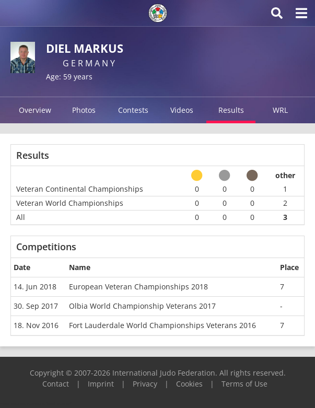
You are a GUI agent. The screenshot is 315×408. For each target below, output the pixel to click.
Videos (181, 110)
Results (231, 110)
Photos (84, 110)
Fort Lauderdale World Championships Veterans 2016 (162, 325)
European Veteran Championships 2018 (138, 287)
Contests (133, 110)
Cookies (189, 384)
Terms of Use (244, 384)
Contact (55, 384)
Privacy (145, 384)
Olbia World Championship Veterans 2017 (142, 306)
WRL (280, 110)
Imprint (101, 384)
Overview (35, 110)
